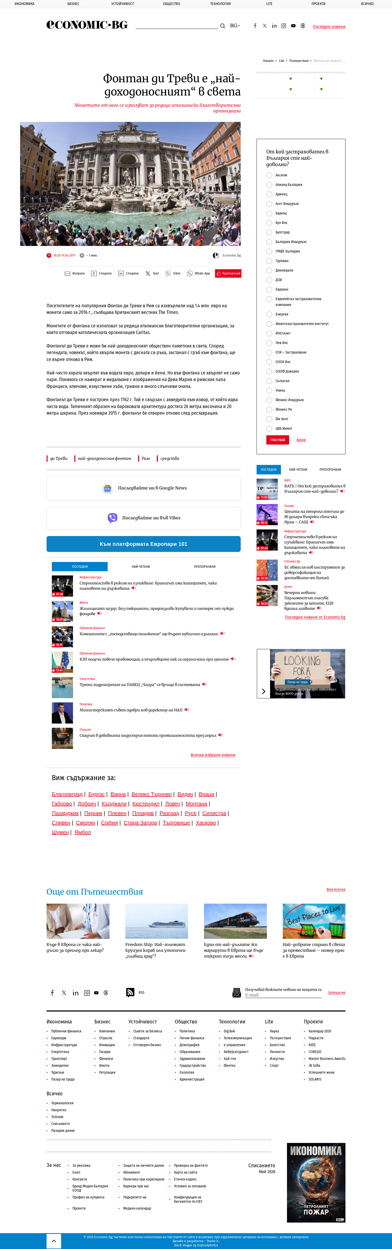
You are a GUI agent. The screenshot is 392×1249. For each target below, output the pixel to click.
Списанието (60, 1124)
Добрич (87, 804)
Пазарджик (65, 813)
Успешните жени (322, 1072)
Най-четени (141, 567)
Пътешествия (298, 61)
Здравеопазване (192, 1058)
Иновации (107, 1045)
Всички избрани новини (213, 755)
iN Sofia (314, 1065)
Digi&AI (229, 1031)
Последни (80, 567)
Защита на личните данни (143, 1165)
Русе (191, 813)
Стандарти (141, 1038)
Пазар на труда (298, 682)
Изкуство (277, 1058)
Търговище (176, 823)
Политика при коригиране (144, 1179)
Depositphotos (207, 1245)
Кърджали (114, 804)
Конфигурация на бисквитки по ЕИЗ (188, 1199)
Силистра (214, 813)
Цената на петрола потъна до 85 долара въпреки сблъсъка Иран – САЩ (314, 516)
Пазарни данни (63, 1130)
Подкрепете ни (135, 1197)
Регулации (107, 1072)
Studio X (212, 1241)
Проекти (319, 4)
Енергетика (60, 1052)
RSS (134, 993)
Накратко (58, 1110)
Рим (146, 458)
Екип (76, 1172)
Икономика (24, 4)
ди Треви (58, 458)
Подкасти (316, 1038)
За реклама (81, 1165)
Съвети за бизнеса (147, 1031)
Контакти (79, 1179)
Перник (93, 813)
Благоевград (67, 794)
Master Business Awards (327, 1058)
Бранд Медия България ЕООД (90, 1188)
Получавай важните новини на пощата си (283, 989)
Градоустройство (193, 1065)
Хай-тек (230, 1058)
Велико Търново (152, 794)
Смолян (85, 823)
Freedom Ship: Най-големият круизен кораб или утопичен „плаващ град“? (155, 950)
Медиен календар (137, 1208)
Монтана (196, 804)
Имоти (104, 1065)
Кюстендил (146, 804)
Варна (118, 794)
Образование (190, 1052)
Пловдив (143, 813)
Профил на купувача (88, 1197)
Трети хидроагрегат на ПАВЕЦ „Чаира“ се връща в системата (143, 684)
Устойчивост (122, 4)
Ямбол (83, 832)
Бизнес (73, 4)
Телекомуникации (238, 1038)
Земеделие (60, 1065)
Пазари (105, 1052)
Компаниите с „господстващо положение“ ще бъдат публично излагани (152, 633)
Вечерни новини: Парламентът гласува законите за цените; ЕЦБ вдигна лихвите (309, 600)
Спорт (274, 1065)
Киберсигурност (236, 1052)
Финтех (229, 1065)
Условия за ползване (190, 1186)
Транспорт (59, 1058)
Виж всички (336, 889)
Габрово (62, 804)
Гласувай (277, 440)
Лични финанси (192, 1038)
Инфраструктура (64, 1045)
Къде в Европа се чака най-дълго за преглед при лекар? (75, 947)
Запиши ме (336, 993)
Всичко (367, 4)
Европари (58, 1038)
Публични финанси (66, 1031)
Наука (274, 1031)
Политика (187, 1031)
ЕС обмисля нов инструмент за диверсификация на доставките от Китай (314, 572)
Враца (206, 794)
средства (170, 458)
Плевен (117, 813)
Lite (269, 4)
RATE (312, 1045)
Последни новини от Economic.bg (315, 617)
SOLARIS (315, 1079)
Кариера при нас (136, 1186)
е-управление (234, 1045)
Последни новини (329, 27)
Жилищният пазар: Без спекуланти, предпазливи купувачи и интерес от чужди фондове (157, 611)
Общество (171, 4)
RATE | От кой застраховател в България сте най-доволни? (314, 489)
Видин (185, 794)
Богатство (277, 1045)
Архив (301, 440)
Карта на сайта (185, 1172)
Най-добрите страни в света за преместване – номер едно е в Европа (314, 950)
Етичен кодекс (185, 1179)
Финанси (106, 1058)
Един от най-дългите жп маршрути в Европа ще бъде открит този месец (233, 950)
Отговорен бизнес (147, 1045)
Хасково (206, 823)
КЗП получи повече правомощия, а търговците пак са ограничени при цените (157, 659)
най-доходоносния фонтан (104, 458)
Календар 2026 (320, 1031)
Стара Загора (140, 823)
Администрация (192, 1079)
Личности (277, 1052)
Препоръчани (205, 567)
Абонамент (131, 1172)
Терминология (62, 1103)
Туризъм (57, 1072)
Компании (107, 1031)
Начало (268, 61)
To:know (57, 1117)
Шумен (60, 832)
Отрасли (105, 1038)
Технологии (220, 4)
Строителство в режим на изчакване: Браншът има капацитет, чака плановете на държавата (148, 586)
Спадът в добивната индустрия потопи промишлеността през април (151, 735)
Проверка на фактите (191, 1165)
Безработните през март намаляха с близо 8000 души (305, 691)
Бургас (97, 794)
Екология (187, 1072)
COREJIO (315, 1052)
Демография (189, 1045)
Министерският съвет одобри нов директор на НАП (134, 709)
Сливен (61, 823)
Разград (169, 813)
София (109, 823)
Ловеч (172, 804)
